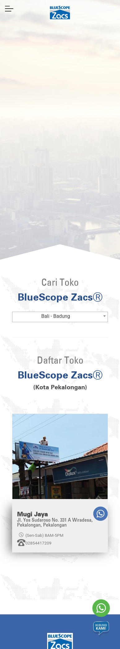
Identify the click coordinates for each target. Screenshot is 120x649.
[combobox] (60, 317)
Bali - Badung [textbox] (55, 316)
